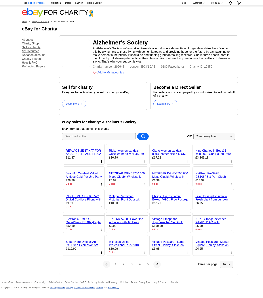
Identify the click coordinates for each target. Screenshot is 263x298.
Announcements (24, 282)
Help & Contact (94, 3)
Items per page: (208, 264)
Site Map (174, 282)
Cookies (99, 288)
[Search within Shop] (142, 136)
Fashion (79, 3)
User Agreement (57, 288)
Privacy (69, 288)
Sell (184, 3)
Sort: (189, 136)
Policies (124, 282)
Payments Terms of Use (84, 288)
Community (40, 282)
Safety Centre (55, 282)
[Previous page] (90, 264)
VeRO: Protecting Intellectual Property (99, 282)
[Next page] (173, 264)
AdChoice (113, 288)
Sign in (31, 3)
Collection (56, 3)
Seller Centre (71, 282)
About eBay (7, 282)
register (41, 3)
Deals (68, 3)
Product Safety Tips (140, 282)
